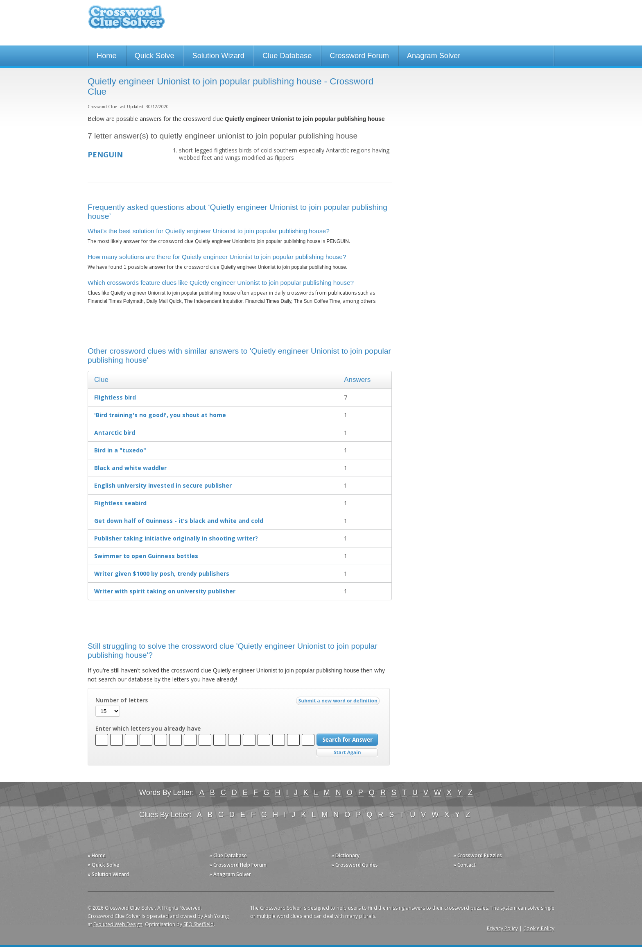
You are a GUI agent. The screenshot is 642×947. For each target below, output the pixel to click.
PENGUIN (105, 154)
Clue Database (287, 56)
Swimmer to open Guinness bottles (146, 556)
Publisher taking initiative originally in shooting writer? (176, 538)
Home (107, 56)
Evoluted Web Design (117, 924)
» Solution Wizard (108, 874)
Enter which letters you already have (148, 728)
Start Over (347, 752)
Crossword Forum (359, 56)
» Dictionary (345, 855)
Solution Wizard (218, 56)
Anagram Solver (433, 56)
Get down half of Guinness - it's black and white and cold (178, 521)
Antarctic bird (114, 432)
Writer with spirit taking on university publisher (164, 591)
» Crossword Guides (354, 864)
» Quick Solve (103, 864)
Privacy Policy (502, 928)
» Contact (464, 864)
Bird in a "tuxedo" (120, 450)
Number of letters (121, 700)
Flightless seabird (120, 503)
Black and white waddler (130, 468)
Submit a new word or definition (339, 703)
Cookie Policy (538, 928)
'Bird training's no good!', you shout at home (160, 415)
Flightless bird (115, 397)
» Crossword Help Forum (238, 864)
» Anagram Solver (230, 874)
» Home (97, 855)
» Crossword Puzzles (477, 855)
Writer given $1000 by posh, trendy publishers (161, 573)
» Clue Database (228, 855)
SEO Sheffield (198, 924)
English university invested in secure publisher (163, 485)
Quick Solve (154, 56)
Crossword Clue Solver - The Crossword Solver (126, 20)
